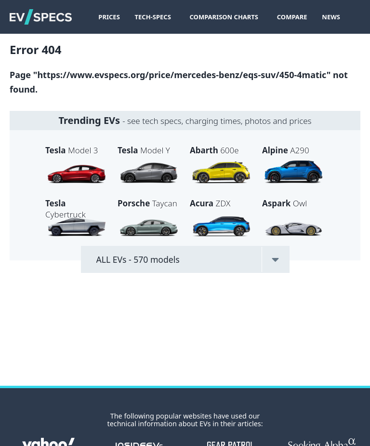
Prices (108, 17)
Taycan (147, 203)
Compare (292, 17)
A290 (285, 150)
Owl (284, 203)
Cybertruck (65, 209)
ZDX (210, 203)
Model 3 (71, 150)
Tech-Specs (153, 17)
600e (214, 150)
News (331, 17)
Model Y (144, 150)
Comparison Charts (224, 17)
